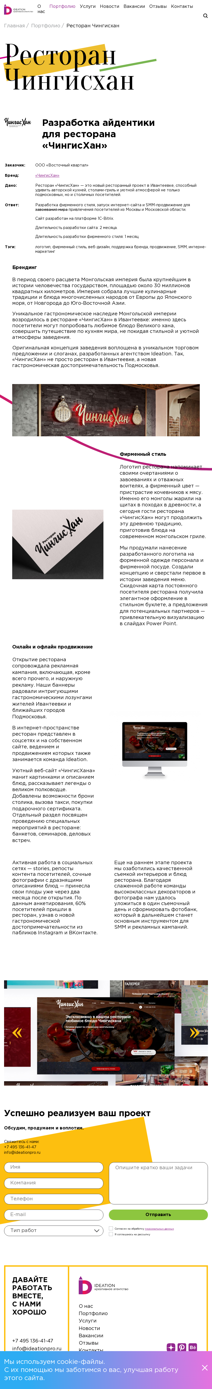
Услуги (93, 8)
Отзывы (163, 8)
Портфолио (68, 8)
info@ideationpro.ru (22, 1154)
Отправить (158, 1217)
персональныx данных (159, 1231)
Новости (115, 8)
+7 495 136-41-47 (20, 1149)
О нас (86, 1308)
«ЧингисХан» (47, 177)
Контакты (187, 8)
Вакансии (139, 8)
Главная (15, 28)
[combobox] (53, 1232)
